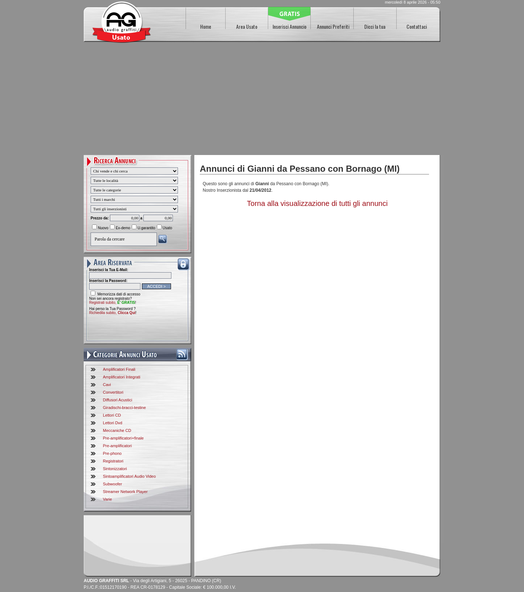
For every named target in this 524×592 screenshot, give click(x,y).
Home (205, 26)
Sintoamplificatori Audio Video (129, 476)
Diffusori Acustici (117, 400)
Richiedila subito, (112, 313)
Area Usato (246, 26)
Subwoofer (112, 484)
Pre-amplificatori (117, 446)
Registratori (113, 461)
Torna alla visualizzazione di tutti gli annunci (317, 203)
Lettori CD (112, 415)
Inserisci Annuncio (289, 26)
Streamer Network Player (125, 491)
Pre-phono (112, 453)
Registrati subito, (112, 303)
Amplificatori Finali (119, 369)
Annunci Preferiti (333, 26)
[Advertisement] (262, 100)
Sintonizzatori (115, 468)
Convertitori (113, 392)
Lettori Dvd (112, 423)
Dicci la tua (374, 26)
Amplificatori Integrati (121, 377)
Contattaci (416, 26)
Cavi (107, 384)
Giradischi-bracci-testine (124, 407)
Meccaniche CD (117, 430)
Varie (107, 499)
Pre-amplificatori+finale (123, 438)
